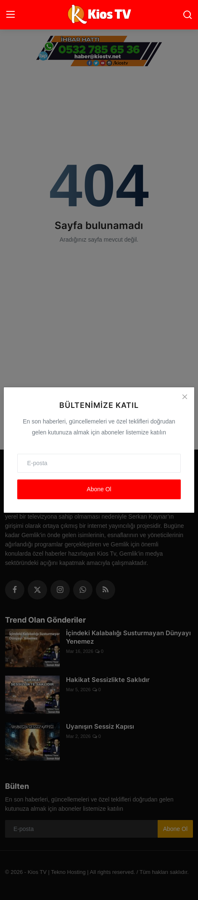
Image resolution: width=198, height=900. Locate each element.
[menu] (10, 14)
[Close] (184, 397)
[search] (187, 14)
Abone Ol (99, 489)
